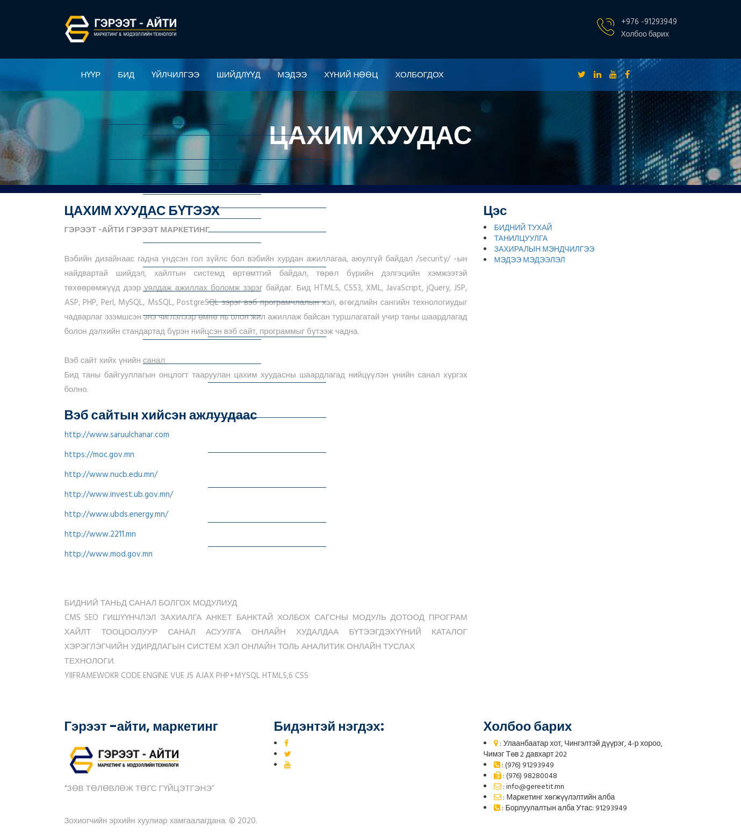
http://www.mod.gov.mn (108, 554)
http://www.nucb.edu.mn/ (110, 474)
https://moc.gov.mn (99, 454)
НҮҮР (91, 74)
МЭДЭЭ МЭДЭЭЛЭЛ (529, 260)
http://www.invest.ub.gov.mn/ (118, 494)
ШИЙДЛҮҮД (238, 74)
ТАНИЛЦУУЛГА (521, 239)
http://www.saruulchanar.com (116, 435)
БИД (126, 74)
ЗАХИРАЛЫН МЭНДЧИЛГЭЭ (544, 250)
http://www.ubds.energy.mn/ (116, 514)
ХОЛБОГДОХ (419, 74)
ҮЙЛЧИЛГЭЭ (175, 74)
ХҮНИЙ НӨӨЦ (351, 74)
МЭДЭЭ (292, 74)
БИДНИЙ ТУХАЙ (523, 228)
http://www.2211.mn (100, 534)
